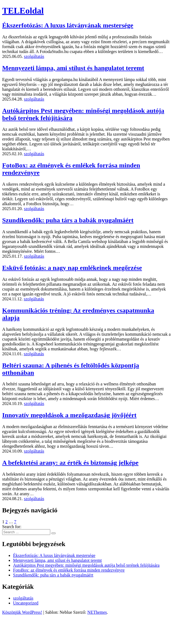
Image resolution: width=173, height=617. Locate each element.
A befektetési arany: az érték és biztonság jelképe (70, 462)
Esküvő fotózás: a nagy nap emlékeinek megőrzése (72, 267)
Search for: (11, 526)
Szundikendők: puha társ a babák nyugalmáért (67, 220)
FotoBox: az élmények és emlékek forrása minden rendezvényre (69, 570)
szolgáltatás (34, 56)
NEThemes (97, 612)
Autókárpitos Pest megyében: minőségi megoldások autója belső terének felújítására (86, 565)
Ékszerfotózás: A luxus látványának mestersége (67, 25)
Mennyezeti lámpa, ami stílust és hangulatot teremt (73, 67)
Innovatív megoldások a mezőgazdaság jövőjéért (69, 415)
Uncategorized (25, 603)
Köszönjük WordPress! (22, 612)
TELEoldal (23, 10)
